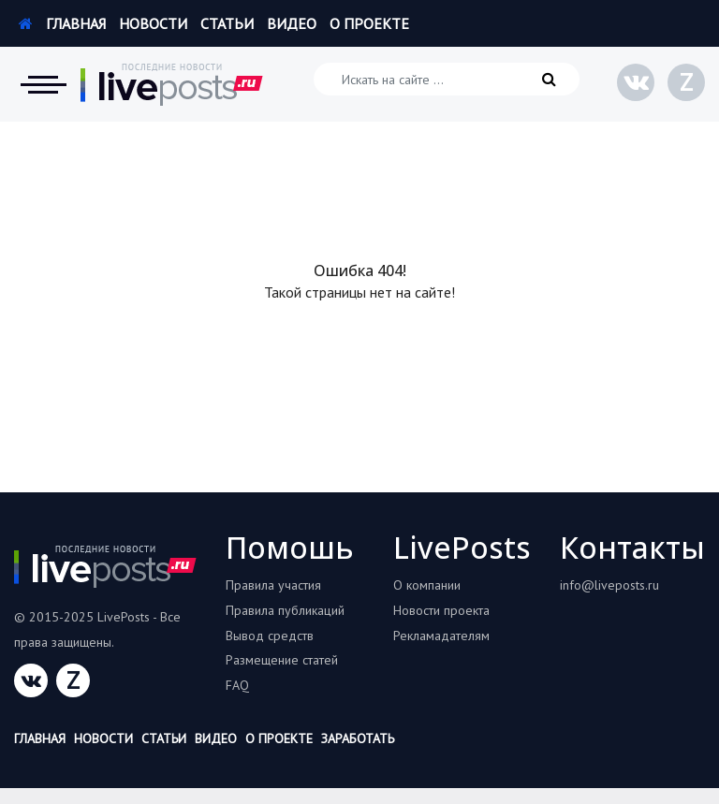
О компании (427, 585)
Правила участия (273, 585)
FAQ (237, 685)
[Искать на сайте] (447, 79)
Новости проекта (441, 610)
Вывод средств (270, 635)
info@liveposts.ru (609, 585)
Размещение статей (282, 659)
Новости (153, 23)
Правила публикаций (285, 610)
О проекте (369, 23)
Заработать (357, 738)
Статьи (227, 23)
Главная (62, 23)
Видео (291, 23)
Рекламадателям (441, 635)
